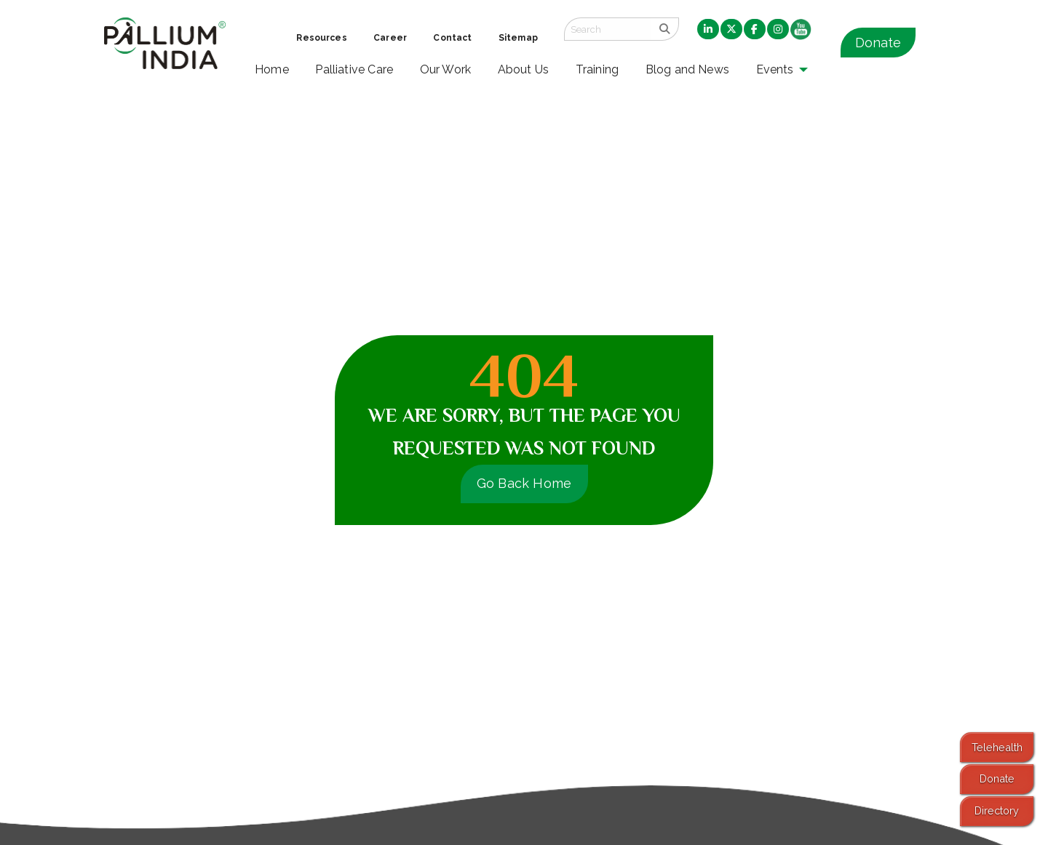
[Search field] (607, 29)
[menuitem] (708, 30)
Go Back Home (524, 483)
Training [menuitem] (597, 69)
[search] (664, 29)
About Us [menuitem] (523, 69)
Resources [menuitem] (321, 38)
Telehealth (997, 747)
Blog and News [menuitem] (687, 69)
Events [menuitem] (775, 69)
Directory (996, 810)
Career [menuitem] (390, 38)
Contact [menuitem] (452, 38)
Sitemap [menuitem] (518, 38)
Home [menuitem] (272, 69)
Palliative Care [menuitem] (354, 69)
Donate (878, 42)
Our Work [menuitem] (446, 69)
